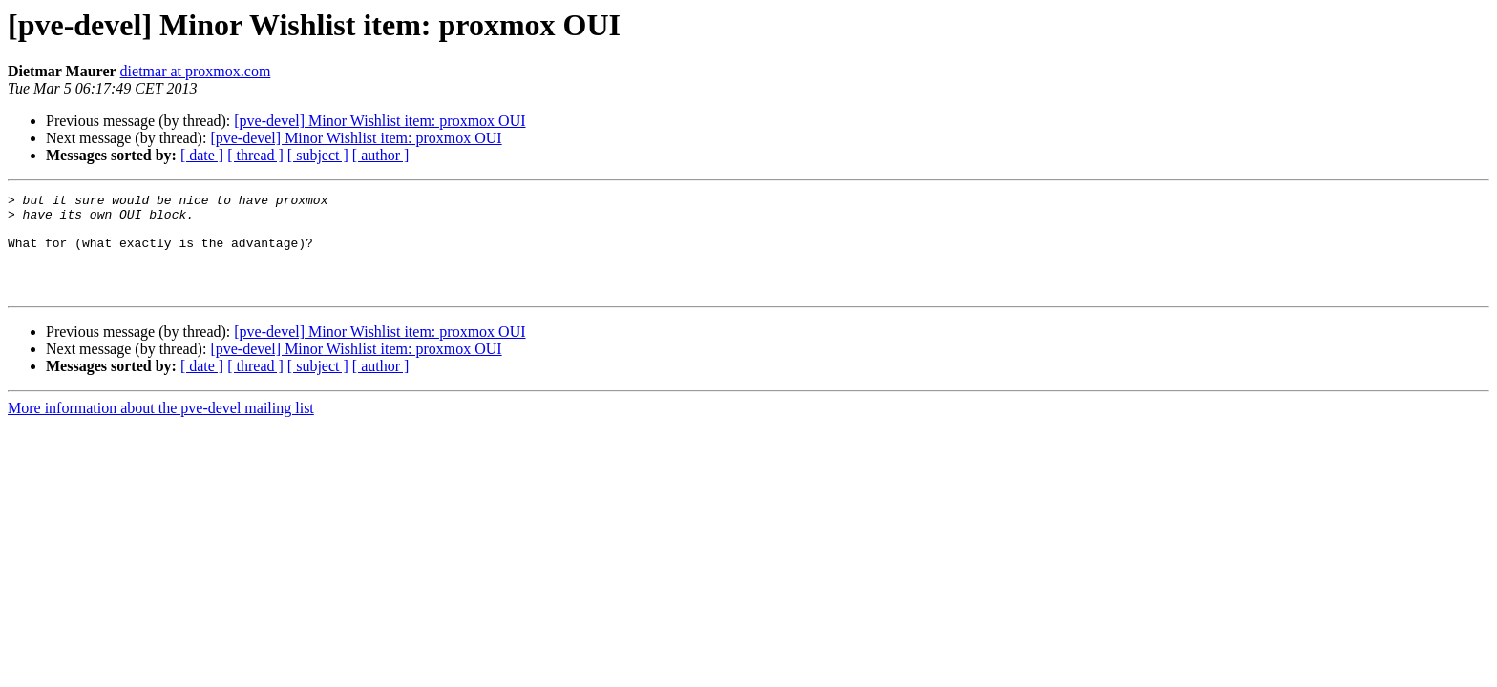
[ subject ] (317, 155)
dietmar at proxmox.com (195, 71)
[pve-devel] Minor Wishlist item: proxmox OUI (379, 121)
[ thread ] (255, 155)
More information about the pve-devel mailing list (161, 428)
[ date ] (201, 155)
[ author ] (381, 155)
